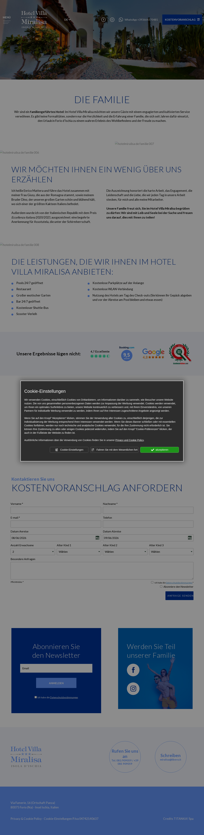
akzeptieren (159, 449)
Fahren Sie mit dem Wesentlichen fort (114, 449)
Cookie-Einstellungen (69, 449)
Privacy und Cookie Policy (129, 440)
